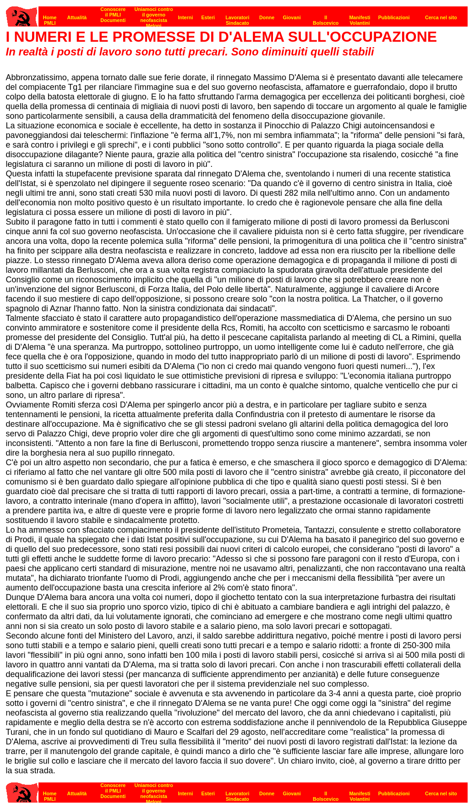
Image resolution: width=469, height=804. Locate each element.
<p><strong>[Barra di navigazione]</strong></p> (237, 14)
